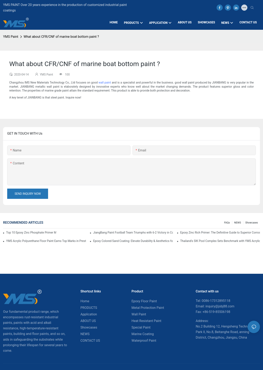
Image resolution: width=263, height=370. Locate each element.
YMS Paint (10, 37)
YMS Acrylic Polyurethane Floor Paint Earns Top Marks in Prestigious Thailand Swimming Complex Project (46, 241)
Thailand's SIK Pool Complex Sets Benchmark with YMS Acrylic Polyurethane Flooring (220, 241)
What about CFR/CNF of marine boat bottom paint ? (61, 37)
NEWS (237, 222)
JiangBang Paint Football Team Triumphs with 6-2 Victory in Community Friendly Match (133, 232)
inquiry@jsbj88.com (219, 306)
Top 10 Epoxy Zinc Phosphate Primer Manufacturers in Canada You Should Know (31, 232)
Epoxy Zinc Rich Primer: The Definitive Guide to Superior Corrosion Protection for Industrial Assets (220, 232)
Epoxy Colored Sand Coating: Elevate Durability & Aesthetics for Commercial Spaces (133, 241)
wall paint (104, 82)
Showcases (251, 222)
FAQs (227, 222)
